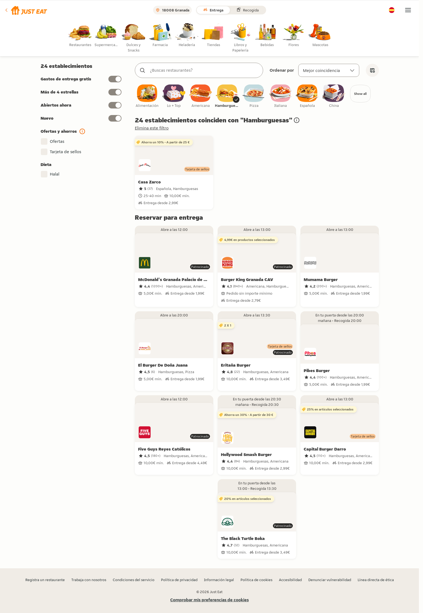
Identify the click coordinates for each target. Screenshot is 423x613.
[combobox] (204, 70)
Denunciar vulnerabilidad (329, 579)
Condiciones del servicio (133, 579)
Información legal (219, 579)
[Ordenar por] (328, 70)
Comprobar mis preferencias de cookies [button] (209, 600)
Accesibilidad (290, 579)
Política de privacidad (179, 579)
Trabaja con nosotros (88, 579)
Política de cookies (256, 579)
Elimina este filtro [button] (152, 128)
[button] (25, 10)
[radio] (81, 35)
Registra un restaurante (45, 579)
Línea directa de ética (376, 579)
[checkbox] (147, 96)
